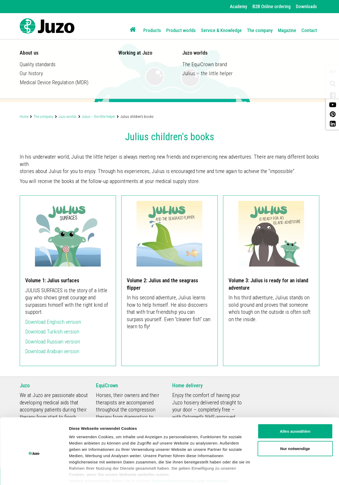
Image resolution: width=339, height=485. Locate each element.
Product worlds (181, 30)
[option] (169, 51)
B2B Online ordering (271, 6)
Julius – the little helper (98, 116)
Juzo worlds (68, 116)
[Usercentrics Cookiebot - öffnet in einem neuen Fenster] (34, 475)
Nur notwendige (295, 428)
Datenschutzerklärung (174, 460)
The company (260, 30)
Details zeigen (82, 474)
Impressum (216, 460)
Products (152, 30)
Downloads (306, 6)
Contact (309, 30)
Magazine (287, 30)
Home (24, 116)
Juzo (25, 385)
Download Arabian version (52, 351)
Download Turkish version (52, 331)
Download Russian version (52, 341)
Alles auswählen (295, 411)
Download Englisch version (53, 322)
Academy (238, 6)
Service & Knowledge (221, 30)
